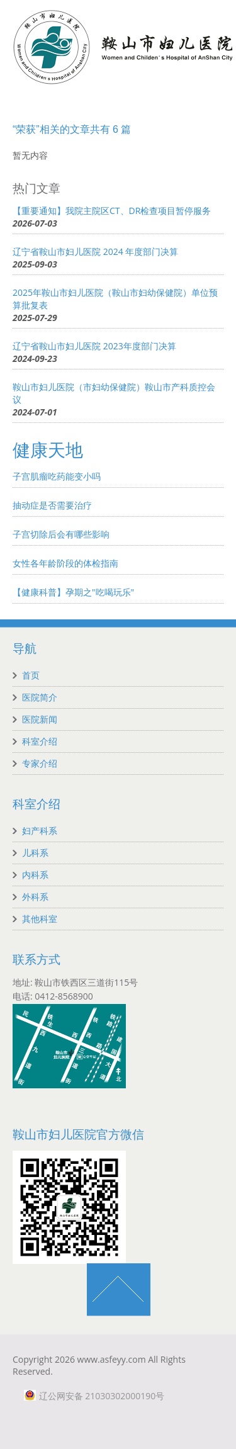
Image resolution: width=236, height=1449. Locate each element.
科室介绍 (39, 741)
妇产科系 (39, 831)
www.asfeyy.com (111, 1359)
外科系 (35, 897)
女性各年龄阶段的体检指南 (65, 563)
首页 (31, 675)
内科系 (35, 875)
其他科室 (39, 919)
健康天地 (48, 450)
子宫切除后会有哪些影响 (61, 534)
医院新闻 (39, 719)
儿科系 (35, 853)
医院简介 (39, 697)
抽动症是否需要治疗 (52, 505)
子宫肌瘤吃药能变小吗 (57, 476)
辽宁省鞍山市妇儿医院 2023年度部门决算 (94, 346)
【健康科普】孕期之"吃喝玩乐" (73, 592)
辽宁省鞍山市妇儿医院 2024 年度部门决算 (95, 251)
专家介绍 (39, 763)
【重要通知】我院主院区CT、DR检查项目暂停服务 (112, 211)
